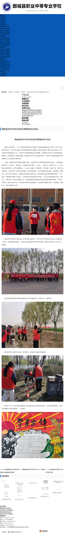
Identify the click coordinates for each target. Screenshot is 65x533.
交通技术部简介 (5, 28)
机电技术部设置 (5, 38)
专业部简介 (3, 24)
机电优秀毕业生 (5, 62)
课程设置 (3, 36)
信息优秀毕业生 (5, 66)
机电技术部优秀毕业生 (29, 110)
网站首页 (3, 15)
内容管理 (17, 92)
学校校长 (3, 23)
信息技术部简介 (5, 30)
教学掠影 (3, 47)
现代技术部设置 (5, 43)
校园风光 (25, 99)
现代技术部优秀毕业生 (32, 114)
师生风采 (3, 58)
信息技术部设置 (5, 41)
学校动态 (3, 72)
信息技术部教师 (5, 53)
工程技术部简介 (5, 34)
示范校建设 (3, 73)
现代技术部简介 (5, 32)
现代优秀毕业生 (5, 68)
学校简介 (3, 17)
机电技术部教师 (5, 49)
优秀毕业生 (3, 60)
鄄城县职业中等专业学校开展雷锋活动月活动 (38, 92)
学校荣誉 (3, 21)
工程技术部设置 (5, 45)
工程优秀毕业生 (5, 70)
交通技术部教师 (5, 51)
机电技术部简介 (5, 26)
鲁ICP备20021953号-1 (14, 532)
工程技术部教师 (5, 56)
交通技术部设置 (5, 40)
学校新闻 (3, 75)
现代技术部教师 (5, 55)
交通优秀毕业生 (5, 64)
